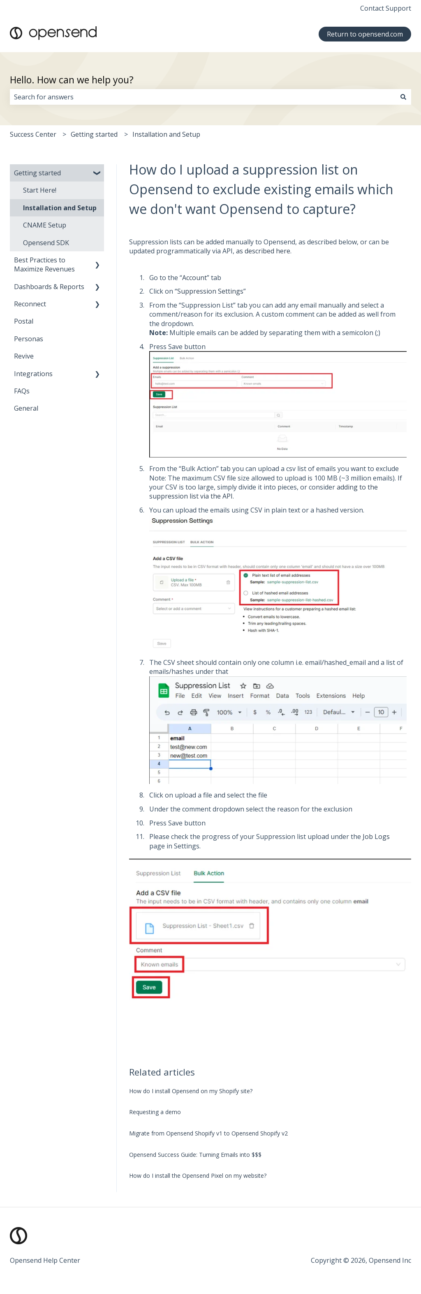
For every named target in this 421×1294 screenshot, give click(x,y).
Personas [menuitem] (28, 338)
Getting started (94, 134)
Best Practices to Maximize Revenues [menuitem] (44, 264)
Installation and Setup (166, 134)
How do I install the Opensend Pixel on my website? (197, 1175)
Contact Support (385, 8)
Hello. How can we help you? (72, 79)
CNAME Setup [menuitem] (44, 225)
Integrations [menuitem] (33, 373)
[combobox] (203, 97)
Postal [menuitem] (23, 321)
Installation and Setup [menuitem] (60, 207)
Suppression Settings (210, 291)
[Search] (403, 97)
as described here (263, 250)
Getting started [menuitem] (37, 172)
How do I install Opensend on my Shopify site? (190, 1091)
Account (194, 277)
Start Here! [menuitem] (39, 190)
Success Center (33, 134)
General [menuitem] (26, 408)
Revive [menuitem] (24, 356)
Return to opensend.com (365, 34)
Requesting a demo (155, 1112)
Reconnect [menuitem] (30, 303)
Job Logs (376, 836)
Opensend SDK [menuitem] (46, 242)
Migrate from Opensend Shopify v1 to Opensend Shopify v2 (208, 1133)
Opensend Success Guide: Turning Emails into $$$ (195, 1154)
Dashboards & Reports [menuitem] (49, 286)
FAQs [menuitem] (22, 390)
